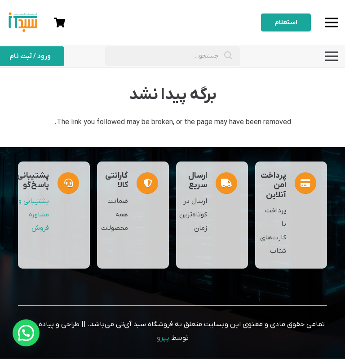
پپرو (163, 337)
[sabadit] (23, 20)
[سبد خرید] (59, 22)
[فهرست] (331, 22)
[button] (26, 332)
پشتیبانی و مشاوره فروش (33, 215)
